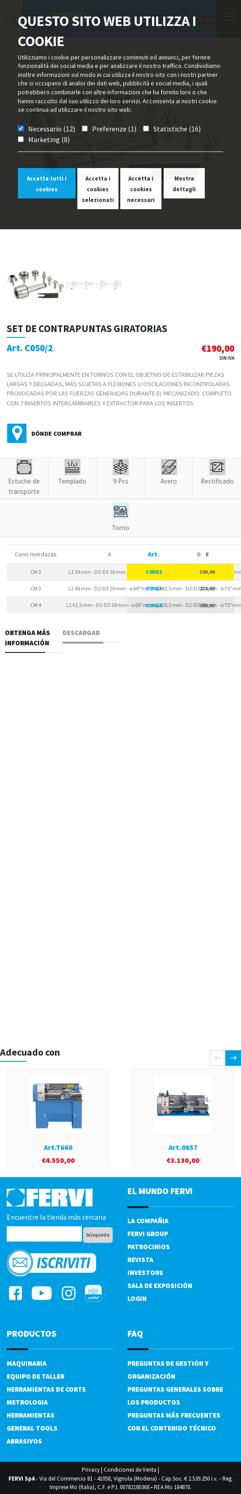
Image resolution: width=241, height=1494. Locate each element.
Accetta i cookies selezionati (98, 189)
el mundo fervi (160, 1190)
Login (137, 1298)
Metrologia (27, 1402)
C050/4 (154, 605)
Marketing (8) (49, 139)
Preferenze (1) (114, 128)
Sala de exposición (159, 1285)
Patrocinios (148, 1246)
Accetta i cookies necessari (141, 189)
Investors (145, 1272)
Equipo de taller (35, 1376)
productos (31, 1333)
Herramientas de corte (46, 1389)
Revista (140, 1259)
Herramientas (31, 1415)
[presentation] (217, 1058)
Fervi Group (147, 1233)
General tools (32, 1428)
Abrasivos (24, 1441)
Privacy (91, 1469)
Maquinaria (27, 1363)
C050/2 (154, 571)
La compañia (148, 1220)
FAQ (135, 1333)
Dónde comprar (56, 433)
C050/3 (154, 588)
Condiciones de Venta (130, 1469)
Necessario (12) (51, 128)
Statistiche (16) (177, 128)
